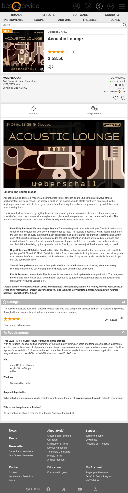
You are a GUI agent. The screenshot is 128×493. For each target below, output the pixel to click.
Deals (115, 19)
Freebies (89, 19)
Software (80, 14)
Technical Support (95, 435)
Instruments (13, 19)
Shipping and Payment (59, 435)
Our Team (52, 439)
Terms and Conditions (58, 451)
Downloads (91, 439)
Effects (48, 14)
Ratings (33, 113)
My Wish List (92, 480)
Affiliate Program (55, 459)
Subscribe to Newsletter (21, 451)
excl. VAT (121, 88)
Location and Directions (21, 476)
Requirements (94, 113)
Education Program (57, 472)
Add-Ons (64, 19)
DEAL (7, 31)
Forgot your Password (97, 472)
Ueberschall (57, 31)
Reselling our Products (97, 443)
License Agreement (57, 447)
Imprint (12, 480)
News (13, 430)
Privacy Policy (54, 455)
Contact (13, 472)
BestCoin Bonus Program (99, 476)
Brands (16, 14)
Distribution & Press (57, 443)
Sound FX (112, 14)
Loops (39, 19)
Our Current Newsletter (21, 455)
